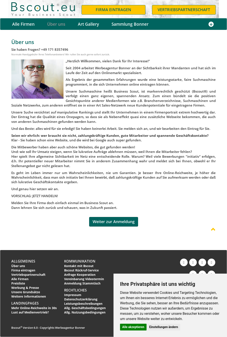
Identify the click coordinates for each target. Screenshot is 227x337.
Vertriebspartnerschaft (28, 275)
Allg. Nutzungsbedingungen (84, 312)
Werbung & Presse (25, 288)
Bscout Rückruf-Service (81, 270)
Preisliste (18, 283)
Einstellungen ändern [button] (163, 327)
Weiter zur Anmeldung (114, 221)
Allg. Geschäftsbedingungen (85, 308)
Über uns (56, 24)
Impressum (72, 295)
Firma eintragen (23, 270)
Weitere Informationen (28, 296)
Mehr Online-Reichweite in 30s (34, 308)
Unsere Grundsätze (25, 292)
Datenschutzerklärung (80, 299)
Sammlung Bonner (130, 24)
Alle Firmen (23, 24)
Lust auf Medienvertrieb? (30, 312)
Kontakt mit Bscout (78, 266)
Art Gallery (88, 24)
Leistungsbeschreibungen (83, 303)
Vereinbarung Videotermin (84, 279)
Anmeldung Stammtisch (82, 283)
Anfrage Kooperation (79, 275)
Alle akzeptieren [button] (133, 327)
